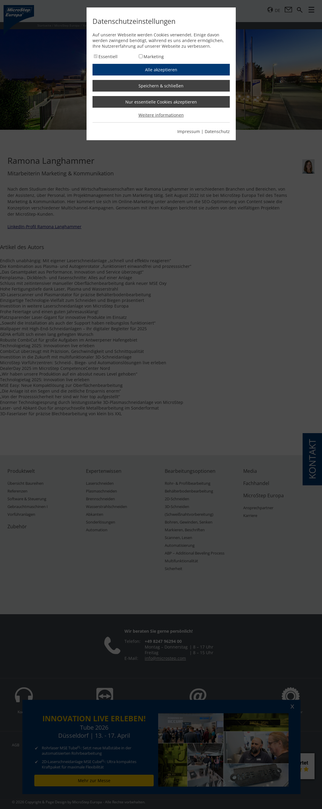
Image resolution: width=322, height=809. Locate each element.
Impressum (188, 131)
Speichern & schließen (161, 86)
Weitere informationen (161, 115)
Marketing (154, 56)
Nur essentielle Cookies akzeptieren (161, 102)
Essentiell (108, 56)
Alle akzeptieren (161, 69)
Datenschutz (217, 131)
